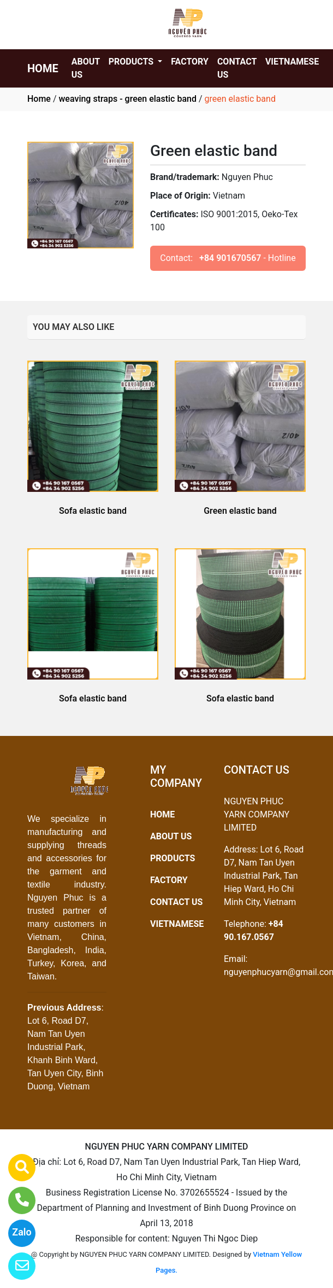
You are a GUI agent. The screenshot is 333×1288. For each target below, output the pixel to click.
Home (39, 99)
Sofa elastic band (93, 511)
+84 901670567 (230, 258)
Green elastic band (240, 511)
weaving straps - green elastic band (127, 99)
